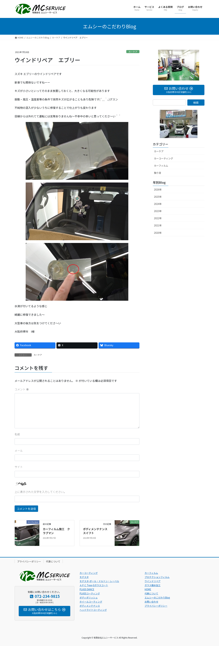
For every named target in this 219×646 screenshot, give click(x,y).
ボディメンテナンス (90, 605)
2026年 (158, 189)
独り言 (157, 172)
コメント (22, 389)
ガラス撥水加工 (152, 585)
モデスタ (84, 577)
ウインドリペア (152, 581)
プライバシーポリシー (29, 561)
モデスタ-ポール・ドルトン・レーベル (99, 581)
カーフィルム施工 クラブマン (56, 531)
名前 (17, 434)
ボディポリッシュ (89, 597)
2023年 (158, 211)
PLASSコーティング (90, 593)
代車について (53, 561)
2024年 (158, 204)
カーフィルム (161, 165)
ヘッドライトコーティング (93, 609)
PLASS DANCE (87, 589)
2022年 (158, 218)
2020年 (158, 232)
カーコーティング (163, 158)
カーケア (132, 51)
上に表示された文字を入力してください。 (40, 492)
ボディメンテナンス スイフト (96, 531)
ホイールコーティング (91, 601)
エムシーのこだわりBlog (157, 597)
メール (19, 450)
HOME (148, 589)
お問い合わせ (151, 601)
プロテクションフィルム (157, 577)
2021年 (158, 225)
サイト (19, 467)
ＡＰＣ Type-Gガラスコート (94, 585)
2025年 (158, 196)
